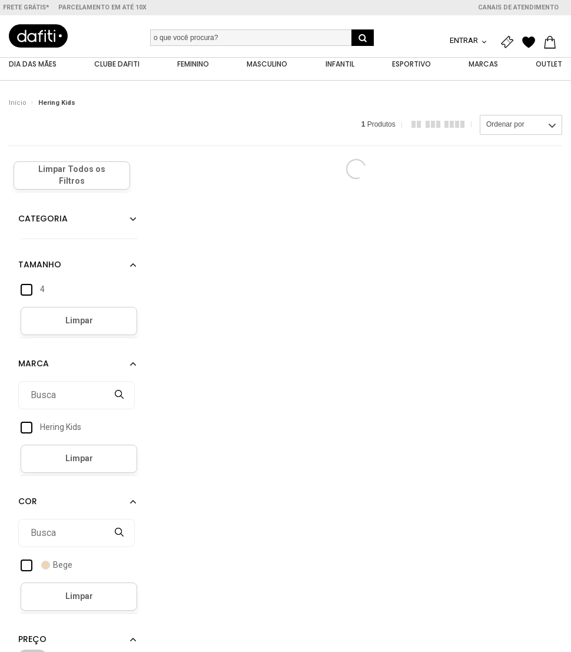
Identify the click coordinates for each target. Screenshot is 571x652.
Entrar (465, 40)
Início (17, 103)
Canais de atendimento (518, 7)
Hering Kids (56, 103)
